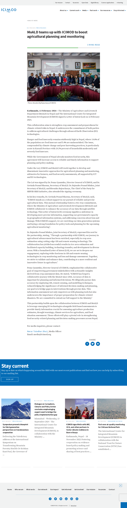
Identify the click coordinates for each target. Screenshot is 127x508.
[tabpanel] (16, 433)
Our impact (54, 489)
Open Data (85, 3)
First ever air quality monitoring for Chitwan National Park (111, 425)
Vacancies (76, 3)
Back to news (33, 20)
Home (9, 489)
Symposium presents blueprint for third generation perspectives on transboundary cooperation (16, 428)
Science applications (107, 3)
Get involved (79, 489)
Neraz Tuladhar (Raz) (37, 331)
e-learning (120, 3)
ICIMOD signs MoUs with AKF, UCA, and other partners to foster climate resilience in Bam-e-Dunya (78, 428)
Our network (42, 489)
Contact (67, 3)
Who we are (19, 489)
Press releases (41, 28)
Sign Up (10, 379)
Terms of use (73, 505)
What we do (30, 489)
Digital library (95, 3)
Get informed (66, 489)
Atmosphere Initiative (115, 421)
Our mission (59, 3)
